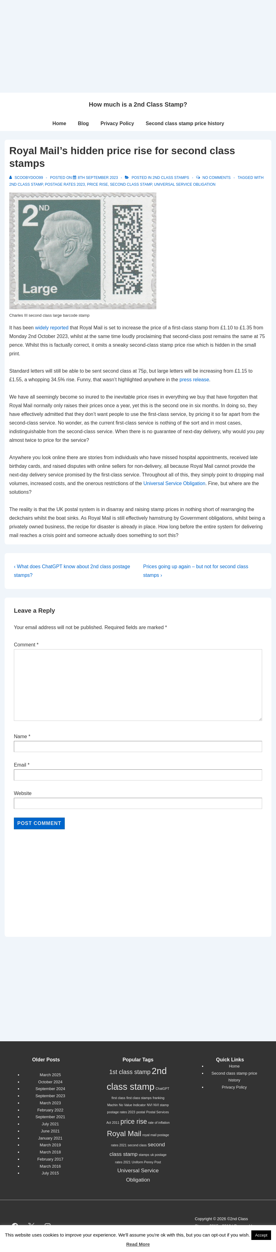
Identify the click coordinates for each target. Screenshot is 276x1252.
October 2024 (50, 1082)
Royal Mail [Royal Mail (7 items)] (124, 1133)
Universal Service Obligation (185, 184)
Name (20, 736)
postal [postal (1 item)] (140, 1112)
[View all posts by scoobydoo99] (26, 178)
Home (59, 123)
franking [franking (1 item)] (158, 1098)
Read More (138, 1244)
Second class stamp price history (185, 123)
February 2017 (50, 1159)
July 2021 (50, 1124)
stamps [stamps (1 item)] (144, 1155)
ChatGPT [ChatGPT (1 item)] (162, 1088)
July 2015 (50, 1173)
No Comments (217, 178)
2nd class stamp (26, 184)
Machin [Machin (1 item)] (112, 1105)
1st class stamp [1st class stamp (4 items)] (129, 1071)
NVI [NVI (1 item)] (149, 1105)
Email (20, 765)
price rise (97, 184)
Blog (83, 123)
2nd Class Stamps (171, 178)
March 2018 (50, 1152)
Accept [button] (261, 1235)
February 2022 (50, 1110)
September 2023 (50, 1095)
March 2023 (50, 1103)
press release (194, 379)
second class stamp (131, 184)
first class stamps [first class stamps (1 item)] (139, 1098)
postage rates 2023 (65, 184)
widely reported (52, 327)
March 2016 (50, 1166)
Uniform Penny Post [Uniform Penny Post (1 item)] (146, 1162)
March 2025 (50, 1074)
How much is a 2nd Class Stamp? (138, 104)
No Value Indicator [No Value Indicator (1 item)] (132, 1105)
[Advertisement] (138, 46)
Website (23, 793)
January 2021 (50, 1138)
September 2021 (50, 1117)
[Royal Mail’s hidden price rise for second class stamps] (98, 178)
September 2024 (50, 1088)
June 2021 (50, 1131)
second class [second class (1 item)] (137, 1145)
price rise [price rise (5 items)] (134, 1121)
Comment (26, 644)
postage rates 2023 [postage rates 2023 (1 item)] (121, 1112)
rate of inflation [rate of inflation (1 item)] (159, 1122)
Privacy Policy (117, 123)
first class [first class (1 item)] (118, 1098)
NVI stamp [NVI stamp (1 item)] (161, 1105)
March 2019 (50, 1145)
